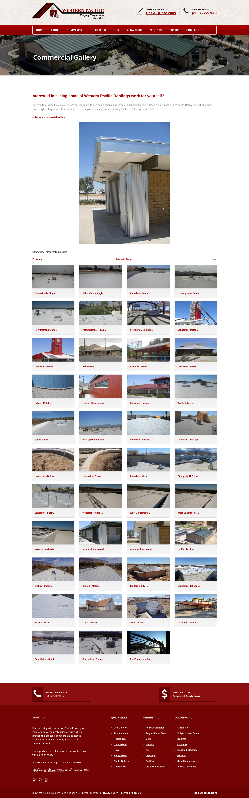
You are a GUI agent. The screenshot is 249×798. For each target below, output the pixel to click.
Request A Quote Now (186, 694)
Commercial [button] (75, 29)
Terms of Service (131, 791)
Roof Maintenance (187, 759)
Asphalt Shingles (155, 726)
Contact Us (194, 29)
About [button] (55, 29)
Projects (155, 29)
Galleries (36, 115)
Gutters (150, 742)
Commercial (120, 742)
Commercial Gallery (54, 115)
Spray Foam (120, 754)
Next (214, 257)
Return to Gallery (124, 257)
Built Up (150, 759)
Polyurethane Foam (156, 731)
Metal (148, 737)
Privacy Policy (110, 791)
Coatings (150, 754)
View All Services (155, 765)
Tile (148, 748)
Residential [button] (99, 29)
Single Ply (182, 726)
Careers (174, 29)
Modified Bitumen (187, 748)
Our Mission (120, 726)
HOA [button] (116, 29)
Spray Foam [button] (134, 29)
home (40, 29)
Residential (120, 737)
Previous (37, 257)
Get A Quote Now (161, 12)
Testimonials (121, 731)
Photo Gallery (121, 759)
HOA (116, 748)
